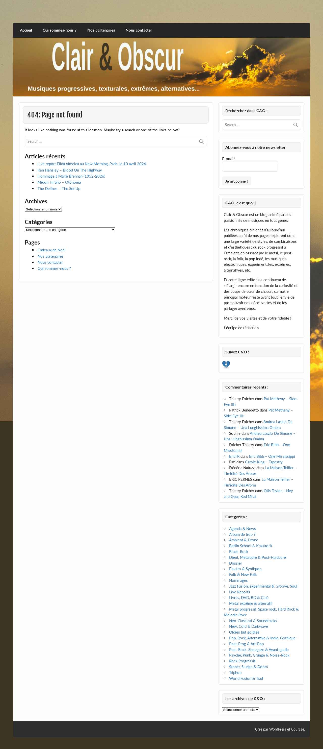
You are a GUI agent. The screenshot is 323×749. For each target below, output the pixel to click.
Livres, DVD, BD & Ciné (248, 597)
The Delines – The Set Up (59, 188)
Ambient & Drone (243, 540)
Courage (297, 729)
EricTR (234, 456)
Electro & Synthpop (245, 568)
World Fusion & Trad (246, 678)
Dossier (235, 563)
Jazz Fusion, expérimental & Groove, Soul (263, 586)
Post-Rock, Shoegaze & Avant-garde (259, 649)
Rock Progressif (242, 661)
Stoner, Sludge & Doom (248, 666)
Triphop (235, 672)
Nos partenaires (101, 30)
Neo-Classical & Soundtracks (253, 620)
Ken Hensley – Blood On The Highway (70, 170)
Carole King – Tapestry (264, 462)
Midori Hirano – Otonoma (59, 182)
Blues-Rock (238, 551)
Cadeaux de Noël (52, 250)
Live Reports (239, 592)
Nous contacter (139, 30)
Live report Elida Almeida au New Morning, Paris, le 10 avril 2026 (92, 163)
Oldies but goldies (244, 632)
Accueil (26, 30)
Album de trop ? (242, 534)
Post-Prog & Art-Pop (246, 643)
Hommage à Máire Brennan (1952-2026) (71, 176)
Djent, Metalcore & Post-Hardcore (257, 557)
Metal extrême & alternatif (251, 603)
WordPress (277, 729)
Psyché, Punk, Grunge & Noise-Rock (259, 655)
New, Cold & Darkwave (248, 626)
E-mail (228, 158)
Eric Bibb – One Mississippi (272, 456)
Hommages (238, 580)
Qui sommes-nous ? (59, 30)
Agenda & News (242, 528)
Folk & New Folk (243, 574)
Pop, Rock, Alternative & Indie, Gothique (262, 638)
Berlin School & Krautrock (250, 545)
